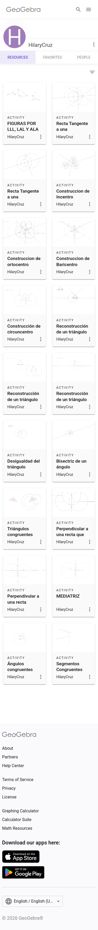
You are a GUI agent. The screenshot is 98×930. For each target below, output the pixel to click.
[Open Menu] (88, 9)
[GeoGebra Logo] (23, 9)
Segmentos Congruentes (69, 666)
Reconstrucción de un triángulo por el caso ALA (72, 332)
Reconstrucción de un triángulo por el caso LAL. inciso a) (72, 402)
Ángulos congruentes (20, 666)
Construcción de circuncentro (24, 328)
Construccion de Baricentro (73, 261)
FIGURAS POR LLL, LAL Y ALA (22, 126)
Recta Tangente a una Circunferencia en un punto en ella (23, 202)
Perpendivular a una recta (23, 598)
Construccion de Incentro (73, 193)
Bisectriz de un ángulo (71, 463)
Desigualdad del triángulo (23, 463)
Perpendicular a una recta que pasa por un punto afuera (72, 537)
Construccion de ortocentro (24, 261)
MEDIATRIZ (68, 596)
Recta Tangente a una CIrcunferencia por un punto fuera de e (72, 135)
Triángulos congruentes (20, 531)
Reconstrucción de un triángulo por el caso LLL (23, 399)
